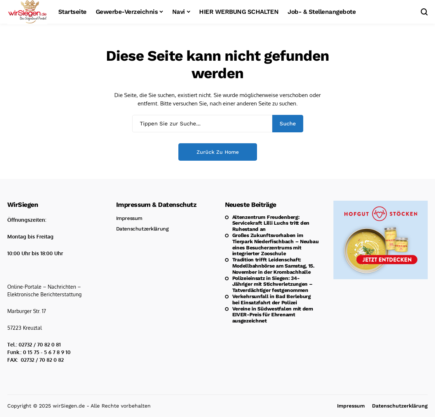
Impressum (129, 218)
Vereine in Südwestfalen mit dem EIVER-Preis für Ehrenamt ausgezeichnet (272, 315)
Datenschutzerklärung (142, 229)
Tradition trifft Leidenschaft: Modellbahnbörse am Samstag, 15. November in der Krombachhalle (273, 266)
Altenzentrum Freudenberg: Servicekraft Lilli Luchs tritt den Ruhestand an (270, 223)
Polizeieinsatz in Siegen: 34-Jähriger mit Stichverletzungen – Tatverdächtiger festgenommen (272, 284)
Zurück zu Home (218, 152)
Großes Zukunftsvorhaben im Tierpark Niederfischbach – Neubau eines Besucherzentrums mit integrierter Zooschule (275, 244)
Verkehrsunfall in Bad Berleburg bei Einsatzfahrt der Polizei (271, 299)
